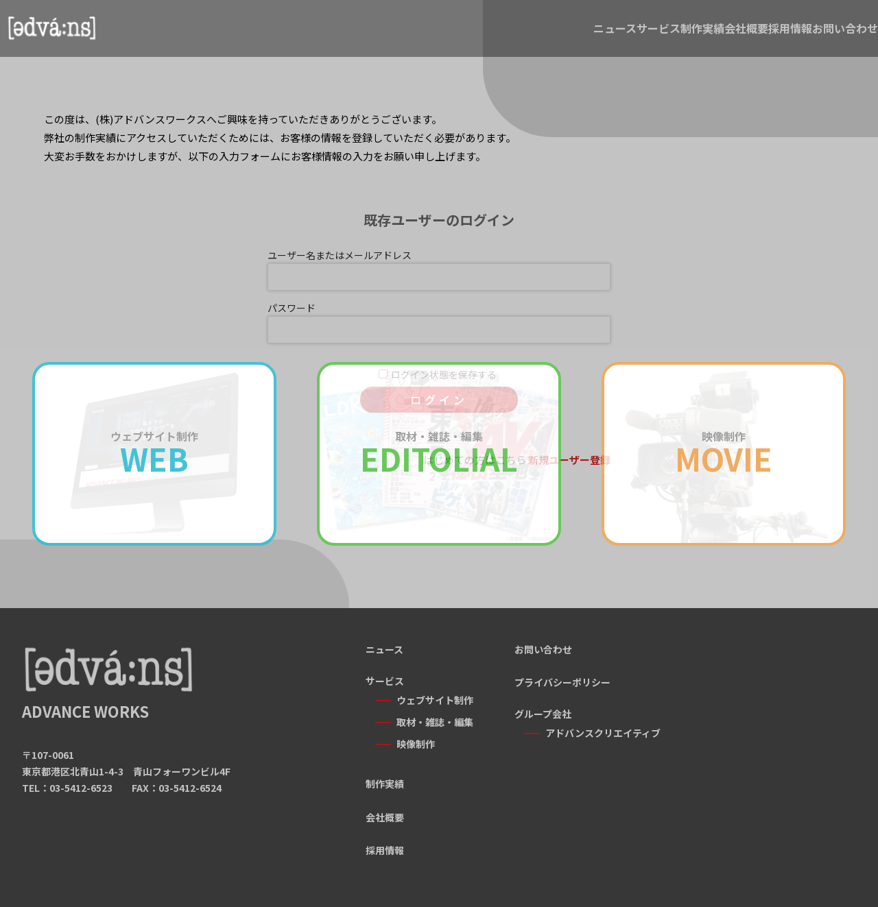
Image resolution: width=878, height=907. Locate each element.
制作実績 (558, 35)
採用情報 (728, 35)
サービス (473, 35)
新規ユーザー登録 (569, 459)
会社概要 (643, 35)
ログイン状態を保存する (444, 374)
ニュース (388, 35)
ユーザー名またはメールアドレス (340, 255)
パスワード (292, 308)
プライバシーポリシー (562, 682)
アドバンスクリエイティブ (603, 732)
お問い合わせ (824, 35)
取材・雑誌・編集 (434, 715)
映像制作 (415, 730)
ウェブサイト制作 (434, 699)
